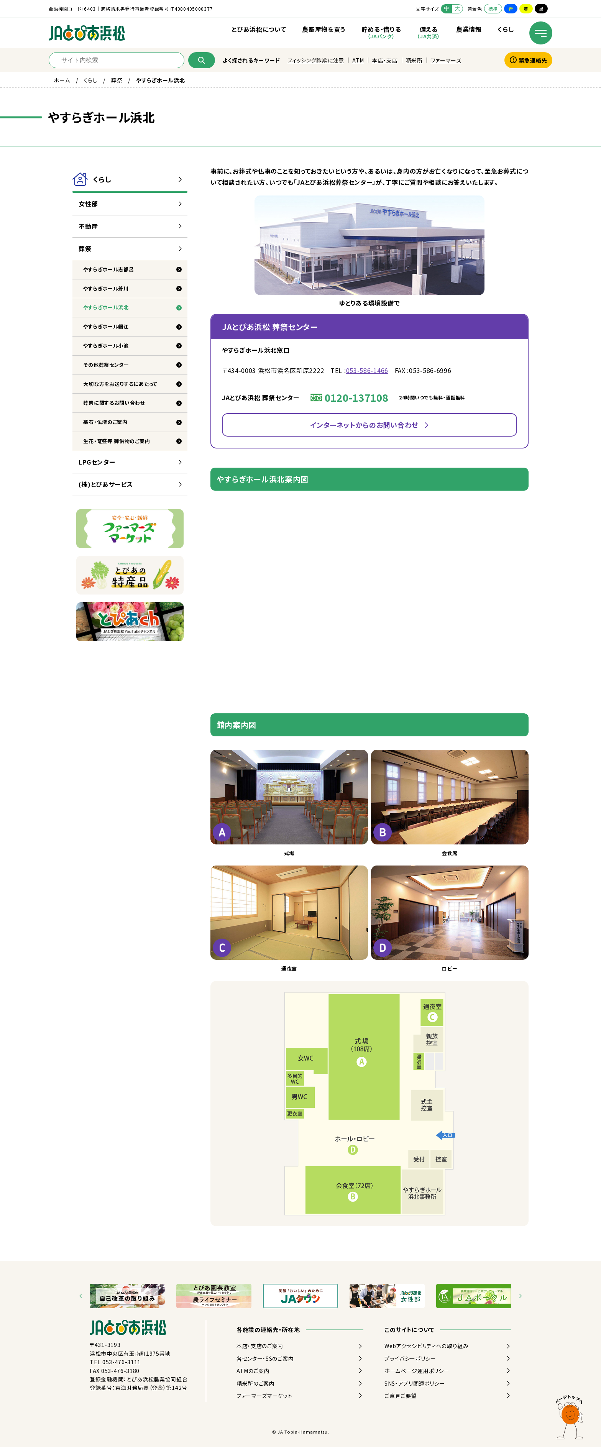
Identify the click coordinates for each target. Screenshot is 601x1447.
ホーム (62, 80)
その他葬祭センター (106, 364)
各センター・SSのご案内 (265, 1358)
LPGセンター (97, 461)
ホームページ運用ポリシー (416, 1371)
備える (428, 32)
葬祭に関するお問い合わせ (114, 402)
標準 (493, 8)
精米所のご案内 (255, 1383)
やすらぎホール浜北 (105, 307)
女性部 (88, 203)
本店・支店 (385, 60)
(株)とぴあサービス (106, 484)
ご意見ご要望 (400, 1395)
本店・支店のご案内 (259, 1346)
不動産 (88, 226)
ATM (358, 60)
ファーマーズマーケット (264, 1395)
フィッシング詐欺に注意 (315, 60)
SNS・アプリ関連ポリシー (414, 1383)
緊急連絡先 (528, 60)
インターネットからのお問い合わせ (364, 425)
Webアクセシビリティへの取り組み (426, 1346)
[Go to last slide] (81, 1296)
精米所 (414, 60)
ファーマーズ (446, 60)
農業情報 (469, 29)
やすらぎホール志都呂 (108, 269)
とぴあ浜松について (259, 29)
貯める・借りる (381, 32)
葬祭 (116, 80)
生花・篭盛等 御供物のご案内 (116, 441)
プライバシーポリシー (410, 1358)
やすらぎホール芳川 (105, 288)
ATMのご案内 (253, 1371)
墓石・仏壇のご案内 (105, 421)
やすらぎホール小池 (105, 345)
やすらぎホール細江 (105, 326)
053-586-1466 (367, 370)
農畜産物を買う (323, 29)
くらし (506, 29)
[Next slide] (520, 1296)
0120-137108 (357, 397)
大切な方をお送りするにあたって (120, 384)
